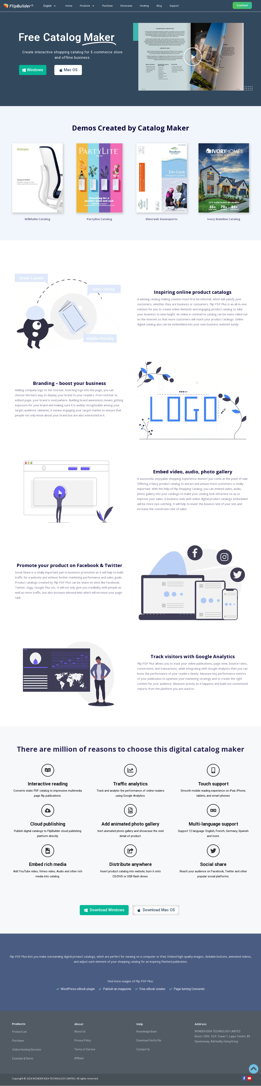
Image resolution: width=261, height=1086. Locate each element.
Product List (19, 1031)
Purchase (107, 5)
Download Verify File (148, 1040)
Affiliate (79, 1058)
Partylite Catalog (99, 219)
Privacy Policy (82, 1040)
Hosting (144, 5)
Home (68, 5)
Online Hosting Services (26, 1049)
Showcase (126, 5)
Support (174, 5)
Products (87, 6)
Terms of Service (84, 1049)
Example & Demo (22, 1058)
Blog (159, 5)
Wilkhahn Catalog (37, 219)
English (49, 6)
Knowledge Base (146, 1031)
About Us (80, 1031)
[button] (192, 56)
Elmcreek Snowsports (162, 219)
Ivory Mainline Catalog (223, 219)
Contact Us (143, 1049)
